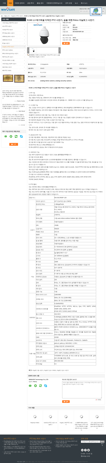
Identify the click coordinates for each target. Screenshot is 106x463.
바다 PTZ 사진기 (7, 26)
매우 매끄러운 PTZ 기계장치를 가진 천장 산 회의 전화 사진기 (40, 451)
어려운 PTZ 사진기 (7, 29)
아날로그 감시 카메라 (50, 370)
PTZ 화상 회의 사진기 (8, 33)
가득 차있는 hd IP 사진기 (9, 63)
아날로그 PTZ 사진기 (17, 16)
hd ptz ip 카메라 (35, 422)
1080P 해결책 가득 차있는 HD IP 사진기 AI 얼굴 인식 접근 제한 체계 (67, 445)
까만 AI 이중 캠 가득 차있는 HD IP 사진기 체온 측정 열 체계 (66, 442)
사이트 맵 (89, 453)
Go (103, 11)
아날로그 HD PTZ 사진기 (66, 423)
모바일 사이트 (85, 456)
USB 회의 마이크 (7, 40)
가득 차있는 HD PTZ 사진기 (10, 23)
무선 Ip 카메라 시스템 (8, 60)
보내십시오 (102, 442)
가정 (4, 3)
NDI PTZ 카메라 (6, 70)
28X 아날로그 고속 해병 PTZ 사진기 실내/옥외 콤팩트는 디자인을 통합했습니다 (14, 448)
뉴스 (76, 3)
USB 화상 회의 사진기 (8, 36)
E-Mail (83, 453)
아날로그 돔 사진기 (38, 370)
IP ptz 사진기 (6, 43)
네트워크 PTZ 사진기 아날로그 (50, 423)
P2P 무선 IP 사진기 (7, 57)
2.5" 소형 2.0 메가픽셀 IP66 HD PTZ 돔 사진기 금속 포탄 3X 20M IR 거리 (97, 425)
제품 (10, 3)
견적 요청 (68, 3)
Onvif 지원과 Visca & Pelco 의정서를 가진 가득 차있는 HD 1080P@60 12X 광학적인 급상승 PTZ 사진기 (41, 443)
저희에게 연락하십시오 (54, 3)
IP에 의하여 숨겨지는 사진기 (10, 53)
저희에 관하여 (19, 3)
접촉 (67, 43)
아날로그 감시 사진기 (63, 370)
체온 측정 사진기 (7, 67)
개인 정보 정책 (21, 461)
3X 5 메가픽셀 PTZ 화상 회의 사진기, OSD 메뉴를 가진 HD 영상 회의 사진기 (40, 447)
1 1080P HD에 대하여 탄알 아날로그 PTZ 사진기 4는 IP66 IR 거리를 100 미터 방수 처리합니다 (81, 426)
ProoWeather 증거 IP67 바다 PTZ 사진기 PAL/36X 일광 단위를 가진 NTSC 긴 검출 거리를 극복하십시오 (14, 443)
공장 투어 (30, 3)
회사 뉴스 (84, 3)
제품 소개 (6, 16)
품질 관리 (40, 3)
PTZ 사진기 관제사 (7, 50)
